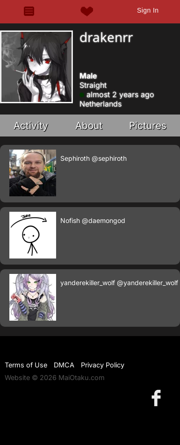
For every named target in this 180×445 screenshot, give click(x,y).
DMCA (64, 365)
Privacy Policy (102, 365)
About (88, 125)
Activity (31, 125)
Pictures (147, 125)
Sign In (147, 10)
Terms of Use (26, 365)
